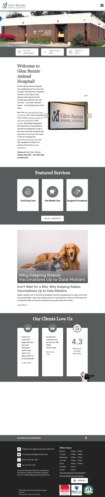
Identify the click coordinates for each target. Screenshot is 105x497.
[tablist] (68, 132)
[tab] (57, 132)
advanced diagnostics (26, 120)
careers (79, 480)
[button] (85, 96)
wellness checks (34, 118)
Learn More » (22, 305)
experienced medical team (27, 140)
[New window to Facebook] (86, 438)
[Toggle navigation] (102, 5)
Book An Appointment (26, 52)
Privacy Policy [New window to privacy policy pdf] (23, 494)
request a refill (76, 52)
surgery (20, 123)
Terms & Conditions (34, 494)
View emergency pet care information (72, 473)
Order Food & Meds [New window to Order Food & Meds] (51, 52)
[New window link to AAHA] (65, 490)
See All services (52, 218)
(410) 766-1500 (32, 152)
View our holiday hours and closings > (72, 476)
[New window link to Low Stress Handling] (89, 490)
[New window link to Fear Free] (77, 490)
